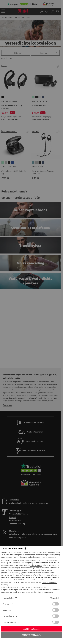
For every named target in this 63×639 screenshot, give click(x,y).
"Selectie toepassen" (49, 582)
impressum (48, 592)
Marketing (7, 610)
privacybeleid (34, 592)
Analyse (6, 604)
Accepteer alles (31, 629)
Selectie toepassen (31, 635)
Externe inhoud (9, 622)
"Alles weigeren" (36, 565)
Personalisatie (8, 616)
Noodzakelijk (8, 597)
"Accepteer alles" (28, 575)
